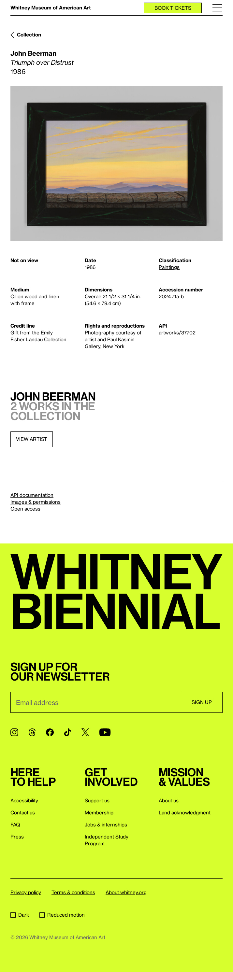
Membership (99, 812)
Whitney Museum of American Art (50, 7)
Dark (19, 915)
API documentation (31, 495)
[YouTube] (105, 732)
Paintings (169, 267)
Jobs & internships (106, 824)
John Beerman (33, 53)
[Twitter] (85, 732)
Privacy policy (25, 892)
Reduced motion (62, 915)
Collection (29, 34)
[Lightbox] (116, 163)
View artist (31, 439)
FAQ (15, 824)
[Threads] (32, 732)
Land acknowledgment (185, 812)
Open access (25, 509)
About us (169, 800)
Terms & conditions (73, 892)
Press (17, 836)
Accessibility (24, 800)
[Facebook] (50, 732)
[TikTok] (67, 732)
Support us (97, 800)
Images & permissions (35, 502)
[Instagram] (14, 732)
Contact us (22, 812)
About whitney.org (126, 892)
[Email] (95, 702)
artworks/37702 (177, 332)
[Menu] (217, 7)
